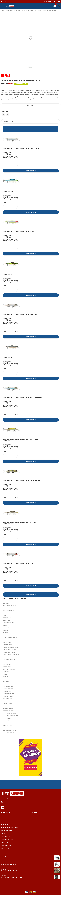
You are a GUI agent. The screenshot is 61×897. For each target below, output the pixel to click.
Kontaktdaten (5, 850)
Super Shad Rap (7, 702)
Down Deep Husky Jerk (9, 624)
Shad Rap (5, 675)
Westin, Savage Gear (7, 859)
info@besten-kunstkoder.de (19, 803)
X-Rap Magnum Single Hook (10, 732)
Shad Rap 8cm (6, 678)
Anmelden (34, 817)
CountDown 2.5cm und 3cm (10, 607)
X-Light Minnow (7, 719)
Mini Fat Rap (6, 641)
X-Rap (4, 724)
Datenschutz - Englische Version (10, 829)
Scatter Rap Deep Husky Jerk (11, 663)
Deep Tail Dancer (7, 619)
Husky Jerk (6, 634)
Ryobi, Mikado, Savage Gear (8, 866)
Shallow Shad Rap (8, 700)
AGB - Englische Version (7, 823)
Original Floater (7, 643)
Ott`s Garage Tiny (7, 646)
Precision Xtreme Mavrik (9, 653)
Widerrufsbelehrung (7, 838)
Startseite (4, 817)
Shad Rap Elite (7, 680)
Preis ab (14, 85)
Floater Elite (6, 629)
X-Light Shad (6, 722)
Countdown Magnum (8, 612)
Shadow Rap (6, 683)
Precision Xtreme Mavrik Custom (12, 656)
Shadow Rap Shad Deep (9, 695)
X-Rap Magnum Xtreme (9, 734)
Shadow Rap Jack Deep (9, 690)
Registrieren (35, 820)
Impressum (4, 835)
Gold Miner (6, 631)
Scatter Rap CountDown (9, 661)
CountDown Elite (7, 609)
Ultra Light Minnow (8, 710)
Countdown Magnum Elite (10, 614)
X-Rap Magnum (6, 729)
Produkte (9, 10)
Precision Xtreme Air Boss (10, 651)
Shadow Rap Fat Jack (8, 688)
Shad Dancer (6, 673)
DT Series (5, 617)
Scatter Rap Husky (8, 666)
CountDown (6, 604)
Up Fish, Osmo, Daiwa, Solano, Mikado (11, 878)
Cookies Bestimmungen (7, 832)
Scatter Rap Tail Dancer (9, 670)
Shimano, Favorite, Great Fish (9, 872)
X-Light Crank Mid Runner (10, 714)
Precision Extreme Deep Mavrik (11, 648)
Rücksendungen (5, 844)
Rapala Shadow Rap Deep (8, 12)
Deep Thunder (6, 621)
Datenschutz (4, 826)
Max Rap (5, 636)
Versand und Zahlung (7, 841)
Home (2, 10)
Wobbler (41, 10)
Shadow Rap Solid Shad (9, 697)
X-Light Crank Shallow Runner (11, 717)
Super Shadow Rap (8, 705)
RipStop (5, 658)
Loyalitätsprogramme (7, 847)
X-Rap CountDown (7, 727)
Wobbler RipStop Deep (9, 712)
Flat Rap (5, 626)
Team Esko (5, 707)
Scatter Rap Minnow (8, 668)
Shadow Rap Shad (7, 692)
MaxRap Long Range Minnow (10, 639)
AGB (2, 820)
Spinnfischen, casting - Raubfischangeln (25, 10)
